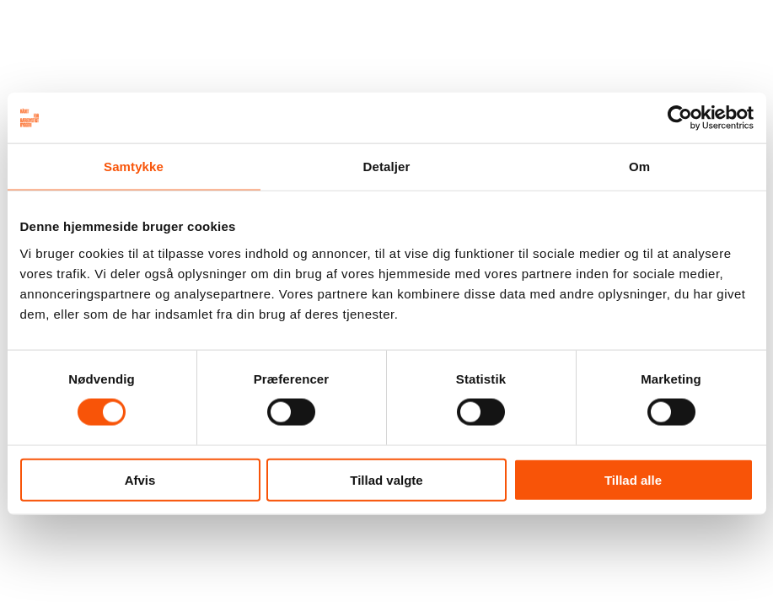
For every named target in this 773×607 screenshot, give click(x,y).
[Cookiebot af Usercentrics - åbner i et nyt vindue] (680, 118)
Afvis (140, 479)
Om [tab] (639, 166)
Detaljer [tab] (387, 166)
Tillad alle (633, 479)
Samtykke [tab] (134, 166)
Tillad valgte (386, 479)
